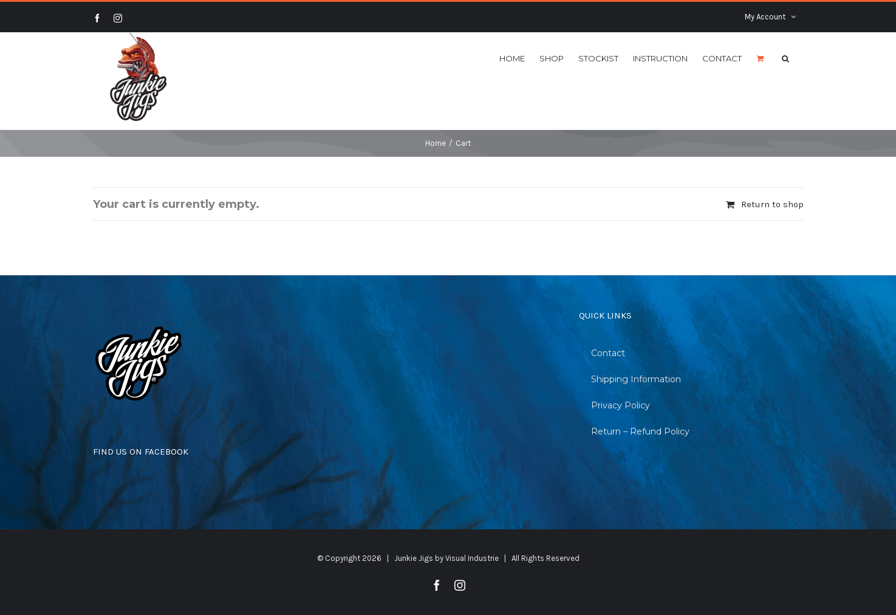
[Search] (785, 58)
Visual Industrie (472, 558)
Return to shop (772, 204)
